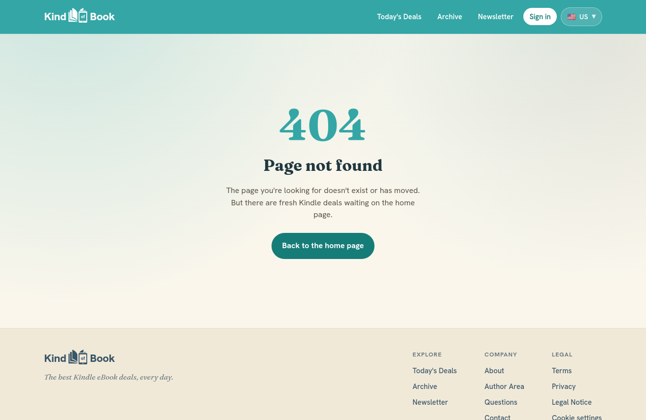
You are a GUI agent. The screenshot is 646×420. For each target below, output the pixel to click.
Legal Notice (572, 402)
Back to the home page (323, 245)
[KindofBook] (79, 17)
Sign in (539, 16)
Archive (449, 16)
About (494, 370)
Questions (500, 402)
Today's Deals (399, 16)
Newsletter (495, 16)
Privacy (564, 386)
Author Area (504, 386)
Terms (562, 370)
